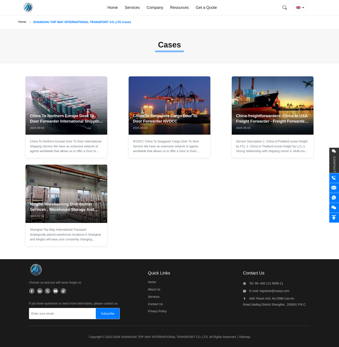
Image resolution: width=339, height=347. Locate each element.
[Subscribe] (108, 313)
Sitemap (244, 337)
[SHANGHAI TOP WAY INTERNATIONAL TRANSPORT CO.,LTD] (36, 270)
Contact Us (155, 304)
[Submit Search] (284, 7)
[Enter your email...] (61, 313)
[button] (300, 7)
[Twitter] (47, 291)
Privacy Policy (157, 311)
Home (22, 22)
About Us (154, 289)
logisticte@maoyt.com (274, 291)
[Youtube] (55, 291)
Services (154, 296)
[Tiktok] (63, 291)
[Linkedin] (40, 291)
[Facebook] (32, 291)
